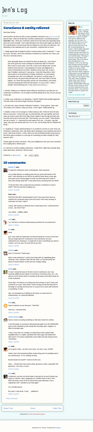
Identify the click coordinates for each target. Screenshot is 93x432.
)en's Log (15, 10)
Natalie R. (11, 167)
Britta (10, 269)
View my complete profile (76, 95)
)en (9, 229)
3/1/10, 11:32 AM (14, 190)
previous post (53, 36)
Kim (9, 373)
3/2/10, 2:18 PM (13, 246)
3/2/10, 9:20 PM (13, 312)
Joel (9, 219)
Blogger (57, 428)
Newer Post (8, 408)
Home (32, 408)
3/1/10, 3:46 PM (13, 215)
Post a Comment (11, 398)
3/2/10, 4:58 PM (13, 265)
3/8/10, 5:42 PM (13, 394)
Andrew (11, 250)
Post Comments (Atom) (37, 414)
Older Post (57, 408)
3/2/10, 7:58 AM (13, 225)
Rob (9, 302)
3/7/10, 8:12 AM (13, 369)
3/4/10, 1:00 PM (13, 342)
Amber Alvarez (13, 317)
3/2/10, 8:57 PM (13, 298)
